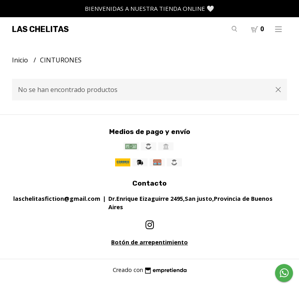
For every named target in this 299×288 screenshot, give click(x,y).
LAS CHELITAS (40, 29)
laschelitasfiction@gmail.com (56, 198)
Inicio (21, 60)
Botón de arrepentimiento (149, 242)
